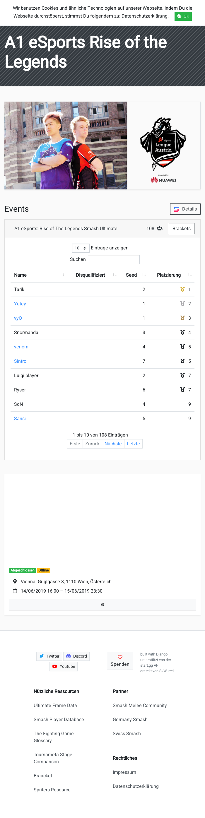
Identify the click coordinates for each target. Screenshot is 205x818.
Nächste (113, 443)
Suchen (105, 259)
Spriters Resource (52, 789)
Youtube (63, 666)
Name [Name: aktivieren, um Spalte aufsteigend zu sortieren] (20, 275)
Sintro (20, 361)
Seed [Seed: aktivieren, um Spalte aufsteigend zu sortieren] (131, 275)
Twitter (49, 656)
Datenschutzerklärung (136, 786)
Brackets (181, 228)
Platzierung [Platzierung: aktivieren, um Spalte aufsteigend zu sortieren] (169, 275)
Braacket (43, 775)
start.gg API (149, 665)
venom (21, 346)
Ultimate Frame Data (55, 705)
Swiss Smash (127, 733)
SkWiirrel (166, 671)
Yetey (20, 303)
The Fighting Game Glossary (54, 737)
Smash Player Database (59, 719)
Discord (76, 656)
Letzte (133, 443)
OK (183, 16)
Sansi (20, 418)
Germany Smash (130, 719)
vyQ (18, 318)
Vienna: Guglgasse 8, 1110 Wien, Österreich (66, 581)
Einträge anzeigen (100, 248)
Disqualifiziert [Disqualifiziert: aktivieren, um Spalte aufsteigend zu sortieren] (90, 275)
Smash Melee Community (140, 705)
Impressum (124, 772)
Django (162, 654)
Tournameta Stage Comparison (53, 758)
